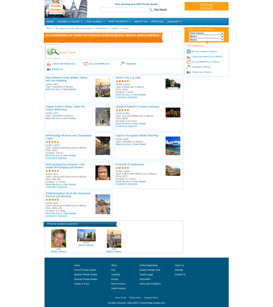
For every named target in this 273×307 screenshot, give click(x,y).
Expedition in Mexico (201, 67)
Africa (114, 265)
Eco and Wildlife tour (99, 63)
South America (118, 288)
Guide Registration (148, 265)
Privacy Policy (135, 298)
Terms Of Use (120, 298)
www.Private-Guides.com (152, 303)
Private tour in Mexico (202, 72)
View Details (69, 89)
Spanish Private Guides (85, 274)
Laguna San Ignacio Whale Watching (137, 135)
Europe (114, 279)
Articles (157, 21)
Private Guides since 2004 (66, 9)
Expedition (131, 63)
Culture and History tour (64, 63)
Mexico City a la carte (128, 77)
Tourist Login (206, 8)
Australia (115, 274)
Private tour (57, 69)
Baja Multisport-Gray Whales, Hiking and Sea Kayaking (66, 79)
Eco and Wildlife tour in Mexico (206, 62)
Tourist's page (206, 4)
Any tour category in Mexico (204, 51)
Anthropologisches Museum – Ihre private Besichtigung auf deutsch (65, 166)
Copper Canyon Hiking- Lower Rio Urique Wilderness (65, 108)
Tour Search (160, 9)
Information (144, 279)
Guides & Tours (81, 283)
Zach (55, 84)
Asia (113, 270)
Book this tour (53, 89)
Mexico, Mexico (58, 250)
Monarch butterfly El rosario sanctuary (137, 106)
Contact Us (180, 274)
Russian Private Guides (85, 279)
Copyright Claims (151, 298)
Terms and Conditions (150, 283)
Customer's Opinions (126, 97)
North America (118, 283)
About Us (140, 21)
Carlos (126, 84)
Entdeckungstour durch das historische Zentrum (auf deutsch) (68, 195)
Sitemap (179, 270)
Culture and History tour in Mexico (207, 56)
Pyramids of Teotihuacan (130, 164)
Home (50, 21)
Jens (55, 174)
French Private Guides (85, 270)
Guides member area (149, 270)
